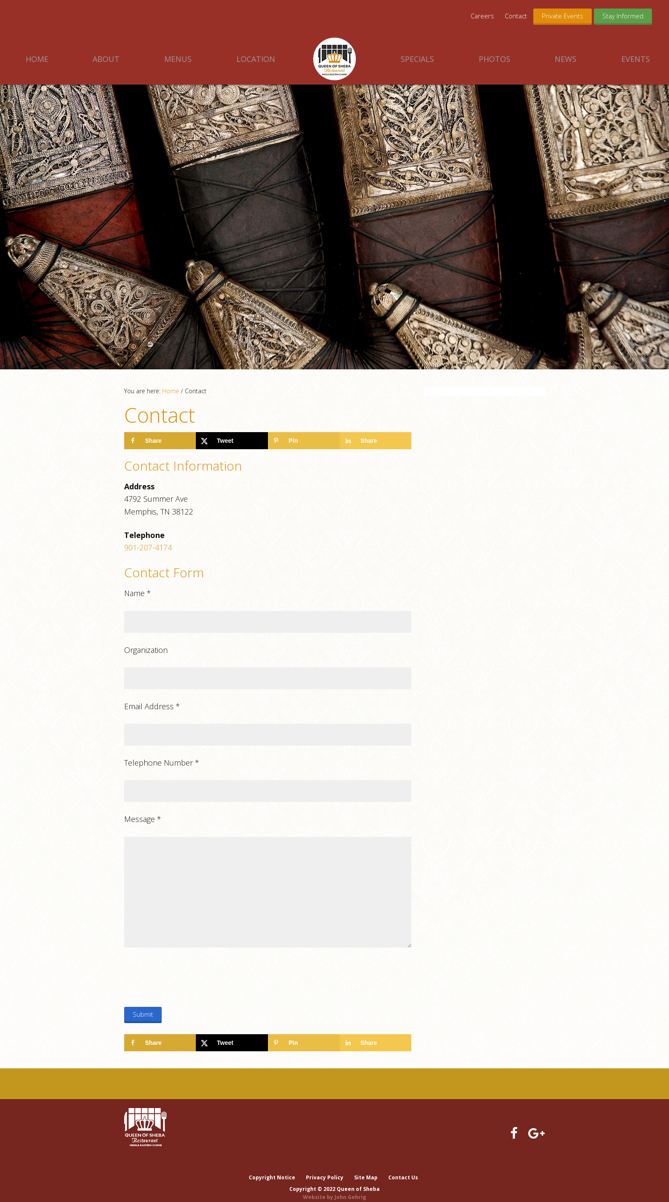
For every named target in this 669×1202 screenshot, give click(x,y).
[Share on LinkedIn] (375, 440)
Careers (482, 16)
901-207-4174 (148, 547)
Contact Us (404, 1169)
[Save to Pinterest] (304, 440)
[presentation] (189, 978)
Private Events (562, 16)
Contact (516, 16)
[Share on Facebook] (160, 440)
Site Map (366, 1169)
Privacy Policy (324, 1169)
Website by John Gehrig (334, 1188)
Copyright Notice (271, 1169)
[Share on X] (232, 440)
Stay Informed (622, 16)
